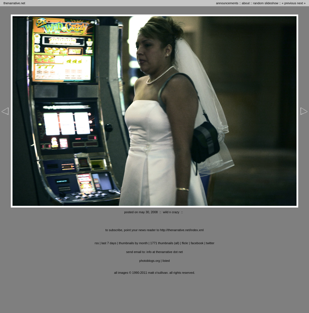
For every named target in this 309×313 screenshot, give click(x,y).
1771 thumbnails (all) (164, 243)
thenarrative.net (14, 3)
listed (166, 260)
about (246, 3)
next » (301, 3)
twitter (210, 243)
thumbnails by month (133, 243)
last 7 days (108, 243)
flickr (185, 243)
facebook (197, 243)
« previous (289, 3)
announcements (227, 3)
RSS (97, 243)
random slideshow (265, 3)
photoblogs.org (149, 260)
